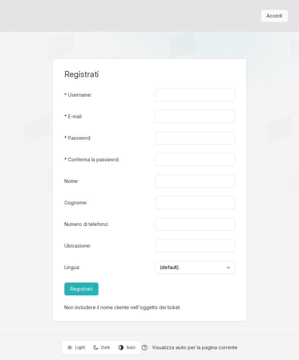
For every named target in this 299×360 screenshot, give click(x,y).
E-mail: (75, 116)
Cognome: (75, 202)
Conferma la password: (93, 159)
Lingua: (72, 267)
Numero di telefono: (86, 224)
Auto (127, 347)
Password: (79, 138)
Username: (80, 95)
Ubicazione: (77, 246)
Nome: (71, 181)
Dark (101, 347)
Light (76, 347)
